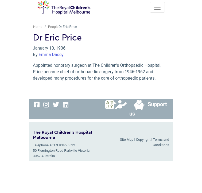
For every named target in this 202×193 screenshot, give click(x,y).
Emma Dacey (51, 54)
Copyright (143, 140)
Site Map (126, 140)
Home (37, 27)
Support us (148, 108)
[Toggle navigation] (157, 7)
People (53, 27)
